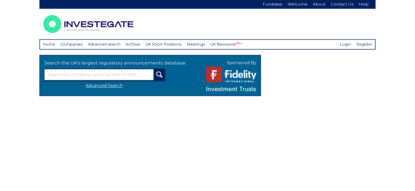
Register (364, 44)
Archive (137, 44)
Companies (72, 44)
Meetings (201, 44)
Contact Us (342, 4)
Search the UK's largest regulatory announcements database (115, 63)
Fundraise (272, 4)
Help (364, 4)
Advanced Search (104, 85)
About (319, 4)
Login (344, 44)
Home (49, 44)
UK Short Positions (168, 44)
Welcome (298, 4)
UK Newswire (233, 44)
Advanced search (106, 44)
